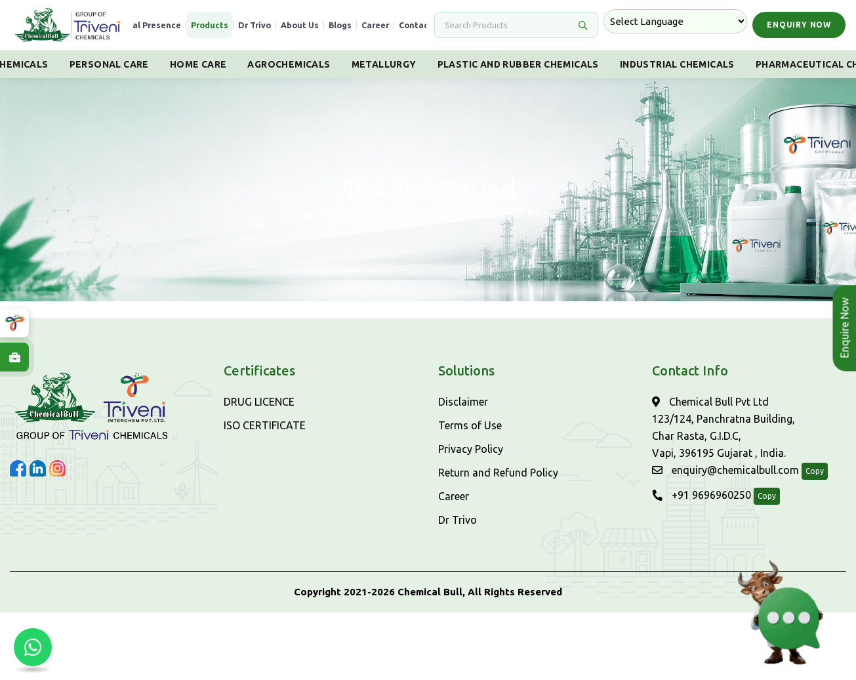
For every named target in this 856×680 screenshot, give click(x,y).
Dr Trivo (254, 25)
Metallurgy (384, 64)
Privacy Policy (470, 449)
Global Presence (147, 25)
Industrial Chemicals (677, 64)
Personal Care (109, 64)
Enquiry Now (799, 24)
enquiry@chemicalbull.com (725, 470)
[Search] (508, 24)
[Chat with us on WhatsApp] (32, 647)
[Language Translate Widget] (675, 21)
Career (375, 25)
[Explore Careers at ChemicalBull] (14, 357)
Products (209, 25)
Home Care (198, 64)
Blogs (340, 25)
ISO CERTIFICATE (265, 425)
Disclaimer (463, 402)
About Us (300, 25)
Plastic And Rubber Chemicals (518, 64)
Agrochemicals (288, 64)
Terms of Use (470, 425)
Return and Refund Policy (498, 472)
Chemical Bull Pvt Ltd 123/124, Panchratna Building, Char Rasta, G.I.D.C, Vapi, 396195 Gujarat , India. (723, 427)
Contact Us (422, 25)
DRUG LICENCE (259, 402)
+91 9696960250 (701, 495)
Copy (814, 471)
